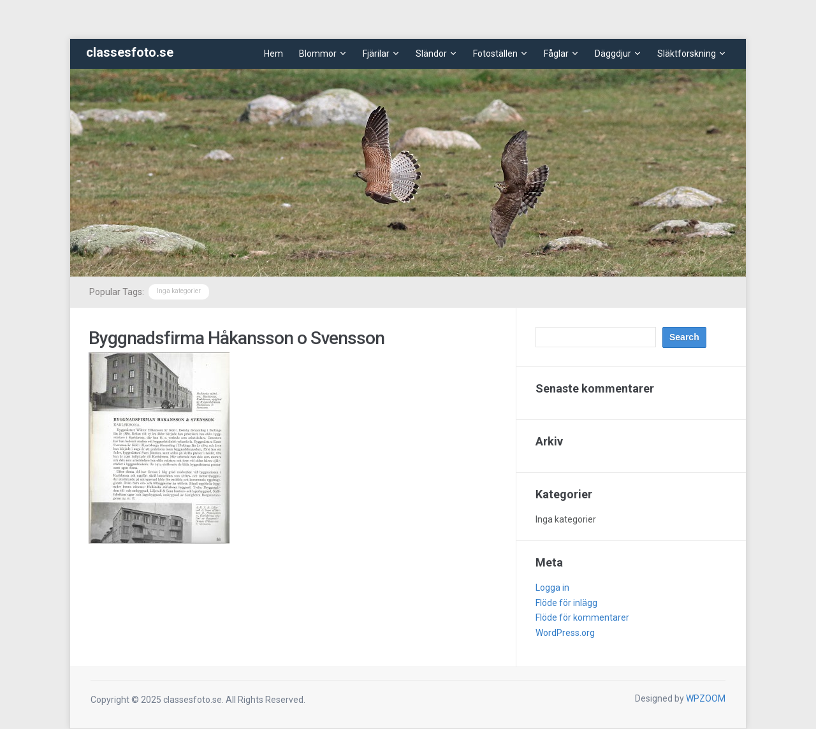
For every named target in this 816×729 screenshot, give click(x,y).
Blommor (318, 53)
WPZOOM (705, 698)
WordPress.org (565, 633)
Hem (273, 53)
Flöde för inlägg (566, 603)
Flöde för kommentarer (582, 617)
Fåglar (556, 53)
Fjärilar (376, 53)
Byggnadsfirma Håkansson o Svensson (236, 338)
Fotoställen (495, 53)
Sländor (431, 53)
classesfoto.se (129, 52)
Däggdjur (613, 53)
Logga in (552, 587)
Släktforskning (686, 53)
